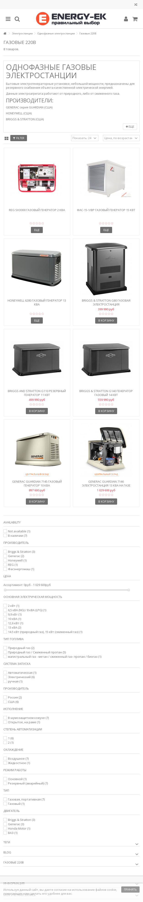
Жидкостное (19, 763)
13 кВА (14, 627)
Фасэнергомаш (21, 569)
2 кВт (13, 606)
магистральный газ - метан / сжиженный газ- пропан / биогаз (54, 656)
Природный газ (21, 648)
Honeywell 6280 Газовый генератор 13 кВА (37, 302)
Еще (130, 127)
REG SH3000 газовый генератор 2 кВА (37, 210)
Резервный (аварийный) (28, 783)
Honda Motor (19, 828)
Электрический (21, 677)
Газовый (16, 804)
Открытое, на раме (24, 722)
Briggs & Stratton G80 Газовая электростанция (106, 302)
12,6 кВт (15, 623)
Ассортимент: (13, 585)
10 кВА (14, 619)
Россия (15, 697)
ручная (15, 681)
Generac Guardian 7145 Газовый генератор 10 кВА (37, 483)
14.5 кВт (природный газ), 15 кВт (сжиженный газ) (45, 632)
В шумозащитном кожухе (28, 718)
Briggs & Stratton (21, 552)
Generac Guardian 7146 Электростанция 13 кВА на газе (106, 483)
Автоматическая (22, 673)
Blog (7, 852)
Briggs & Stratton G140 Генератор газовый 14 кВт (106, 393)
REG (13, 565)
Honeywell (17, 560)
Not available (19, 531)
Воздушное (18, 758)
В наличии (17, 536)
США (13, 702)
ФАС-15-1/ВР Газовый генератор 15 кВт (106, 210)
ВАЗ (12, 833)
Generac (16, 556)
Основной (17, 779)
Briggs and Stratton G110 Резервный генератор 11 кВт (37, 393)
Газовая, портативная (26, 799)
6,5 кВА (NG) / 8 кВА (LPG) (27, 610)
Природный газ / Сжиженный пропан (37, 652)
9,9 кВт (15, 614)
